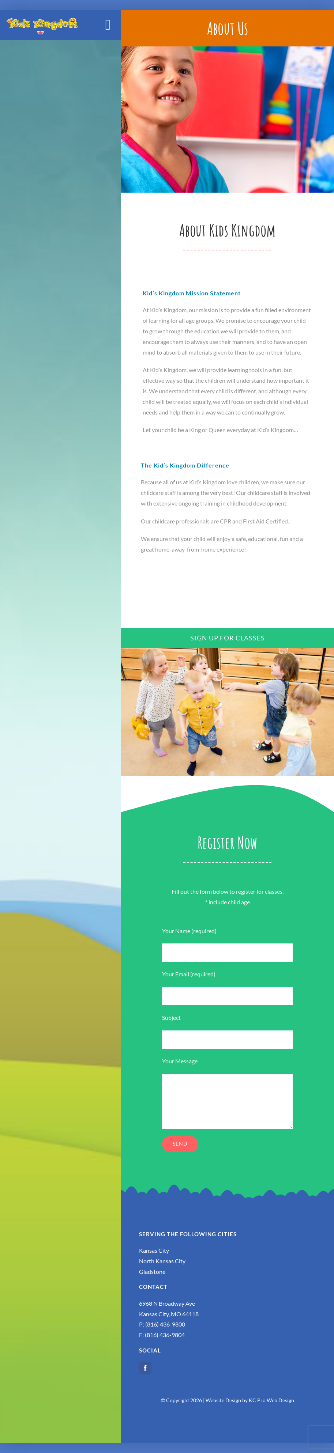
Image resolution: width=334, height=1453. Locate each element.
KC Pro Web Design (271, 1400)
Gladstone (152, 1271)
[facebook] (145, 1368)
